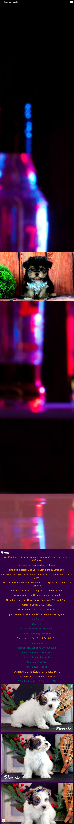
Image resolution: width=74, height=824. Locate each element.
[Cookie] (3, 820)
